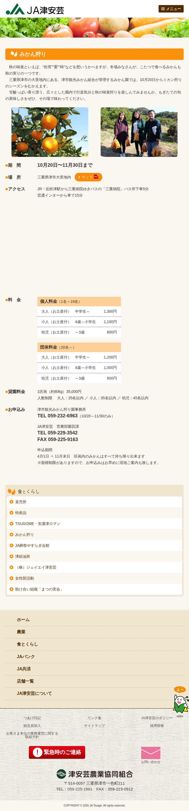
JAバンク (26, 656)
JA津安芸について (34, 693)
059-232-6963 (63, 415)
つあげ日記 (32, 718)
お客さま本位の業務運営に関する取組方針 (32, 735)
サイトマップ (94, 726)
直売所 (20, 502)
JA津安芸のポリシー (157, 718)
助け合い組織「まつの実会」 (39, 589)
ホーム (23, 619)
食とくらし (27, 644)
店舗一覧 (25, 681)
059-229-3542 (63, 432)
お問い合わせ (150, 755)
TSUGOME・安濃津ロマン (37, 523)
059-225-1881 (80, 789)
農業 (21, 632)
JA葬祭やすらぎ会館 (32, 545)
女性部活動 (24, 578)
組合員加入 (32, 726)
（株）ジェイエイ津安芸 (35, 567)
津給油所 (22, 556)
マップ (87, 177)
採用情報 (157, 726)
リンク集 (94, 718)
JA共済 (24, 669)
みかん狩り (24, 534)
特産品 (20, 513)
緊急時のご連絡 (62, 752)
